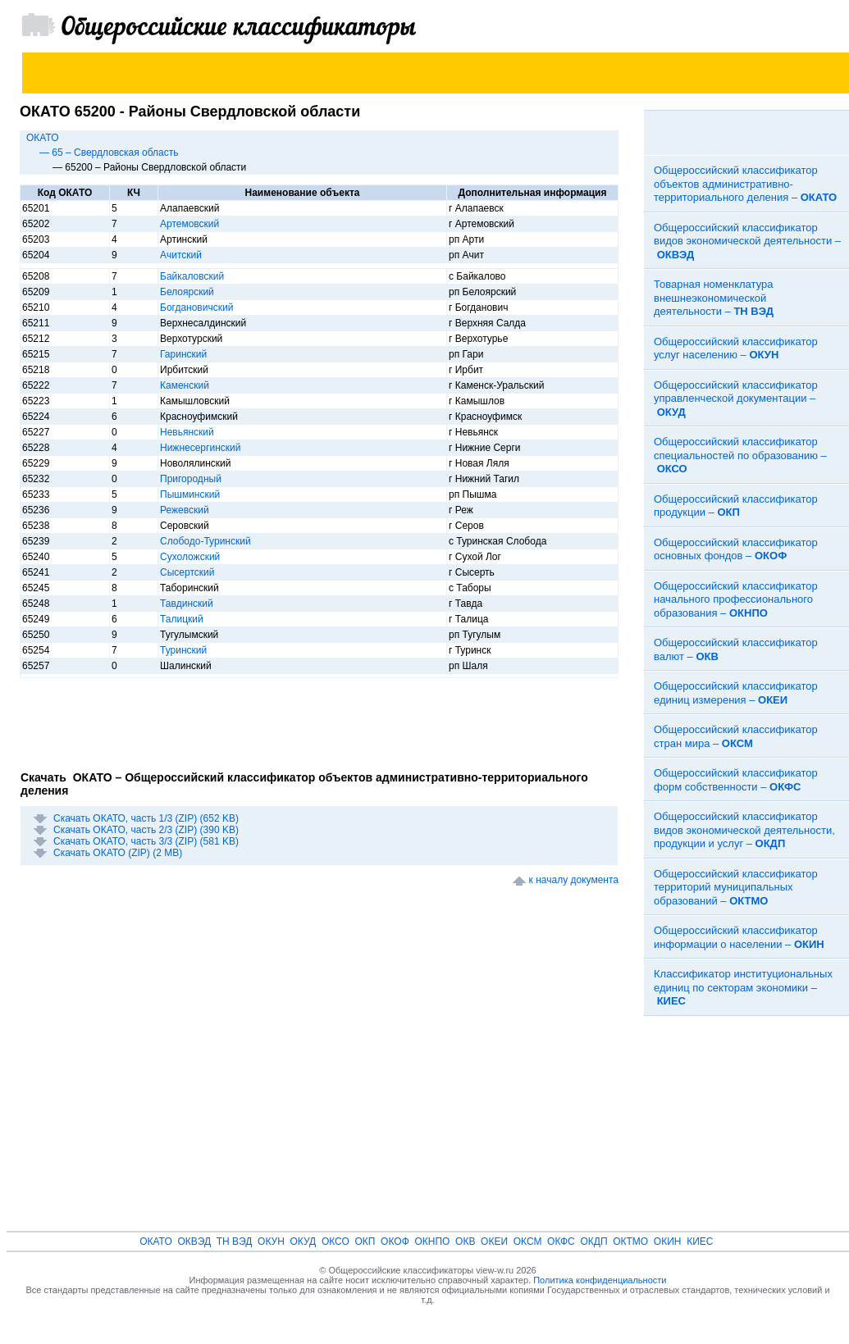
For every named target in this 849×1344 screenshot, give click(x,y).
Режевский (184, 510)
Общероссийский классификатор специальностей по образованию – (740, 455)
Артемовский (189, 224)
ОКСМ (528, 1241)
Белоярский (187, 292)
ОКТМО (630, 1241)
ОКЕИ (494, 1241)
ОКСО (335, 1241)
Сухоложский (190, 557)
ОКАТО (42, 138)
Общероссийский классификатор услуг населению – (736, 348)
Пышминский (190, 494)
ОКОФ (395, 1241)
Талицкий (181, 619)
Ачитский (181, 255)
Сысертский (187, 572)
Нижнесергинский (200, 447)
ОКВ (465, 1241)
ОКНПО (432, 1241)
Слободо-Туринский (205, 541)
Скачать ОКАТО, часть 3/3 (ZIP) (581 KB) (146, 841)
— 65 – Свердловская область (109, 152)
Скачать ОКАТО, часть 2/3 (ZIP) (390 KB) (146, 830)
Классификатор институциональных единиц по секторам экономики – (743, 987)
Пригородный (190, 479)
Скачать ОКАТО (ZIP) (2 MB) (117, 853)
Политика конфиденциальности (599, 1280)
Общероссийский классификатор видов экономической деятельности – (747, 241)
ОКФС (561, 1241)
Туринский (183, 650)
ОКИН (668, 1241)
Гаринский (183, 354)
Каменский (184, 385)
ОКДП (593, 1241)
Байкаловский (192, 276)
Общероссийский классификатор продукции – (736, 506)
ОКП (364, 1241)
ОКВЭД (194, 1241)
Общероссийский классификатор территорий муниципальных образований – (736, 887)
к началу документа (573, 880)
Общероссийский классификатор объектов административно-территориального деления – (745, 183)
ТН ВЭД (235, 1241)
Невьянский (187, 432)
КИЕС (700, 1241)
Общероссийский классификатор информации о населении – (739, 937)
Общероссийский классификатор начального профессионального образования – (736, 599)
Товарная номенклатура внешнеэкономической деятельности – (714, 297)
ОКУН (271, 1241)
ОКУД (303, 1241)
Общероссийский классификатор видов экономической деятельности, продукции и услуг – (744, 830)
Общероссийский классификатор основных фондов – (736, 549)
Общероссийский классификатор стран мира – (736, 736)
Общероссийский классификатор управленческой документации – (736, 398)
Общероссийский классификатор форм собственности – (736, 780)
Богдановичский (196, 307)
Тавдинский (186, 603)
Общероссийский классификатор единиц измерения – (736, 693)
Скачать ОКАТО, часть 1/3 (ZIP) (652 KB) (146, 818)
